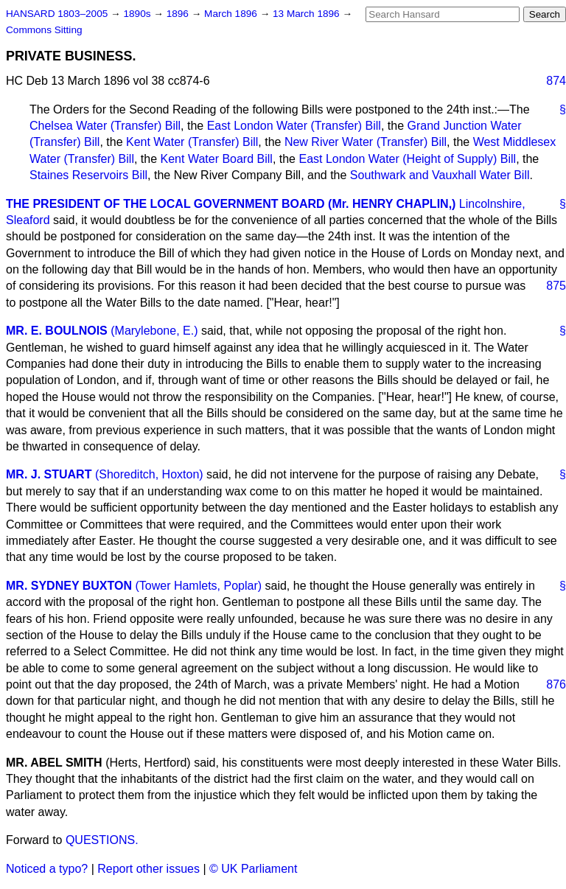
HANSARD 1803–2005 (57, 13)
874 (556, 80)
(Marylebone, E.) (154, 330)
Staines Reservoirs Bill (88, 175)
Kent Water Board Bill (217, 159)
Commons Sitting (44, 29)
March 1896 (232, 13)
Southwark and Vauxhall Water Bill (440, 175)
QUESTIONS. (102, 840)
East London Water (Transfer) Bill (294, 125)
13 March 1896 (307, 13)
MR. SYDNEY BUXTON (69, 585)
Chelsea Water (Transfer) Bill (105, 125)
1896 (179, 13)
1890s (138, 13)
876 (556, 684)
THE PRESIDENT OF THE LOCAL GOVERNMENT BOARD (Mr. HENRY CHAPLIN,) (230, 204)
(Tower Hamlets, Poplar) (198, 585)
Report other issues (148, 868)
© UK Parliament (253, 868)
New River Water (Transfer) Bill (365, 142)
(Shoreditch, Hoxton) (149, 474)
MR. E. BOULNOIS (57, 330)
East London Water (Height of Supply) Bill (407, 159)
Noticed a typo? (47, 868)
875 (556, 285)
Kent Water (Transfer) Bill (192, 142)
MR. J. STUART (48, 474)
